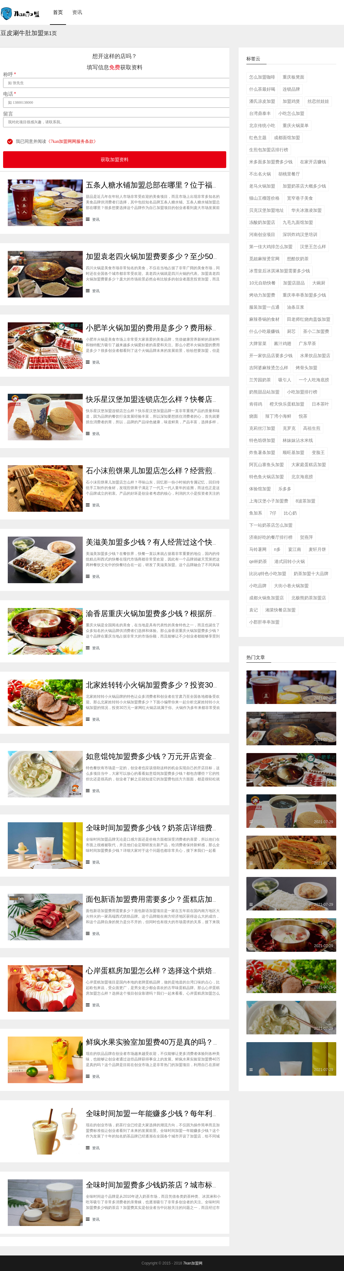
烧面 (253, 416)
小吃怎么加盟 (291, 113)
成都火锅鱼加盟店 (266, 597)
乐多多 (284, 488)
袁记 (253, 609)
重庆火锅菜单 (296, 125)
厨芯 (291, 331)
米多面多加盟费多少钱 (271, 161)
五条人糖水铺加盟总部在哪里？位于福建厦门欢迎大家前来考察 (190, 185)
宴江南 (294, 549)
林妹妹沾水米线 (298, 440)
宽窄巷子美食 (300, 198)
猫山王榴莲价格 (264, 198)
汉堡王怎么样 (313, 246)
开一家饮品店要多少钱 (271, 355)
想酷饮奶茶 (298, 258)
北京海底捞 (302, 476)
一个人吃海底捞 (314, 379)
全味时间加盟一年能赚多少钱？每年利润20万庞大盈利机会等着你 (194, 1113)
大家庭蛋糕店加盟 (308, 464)
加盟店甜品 (294, 282)
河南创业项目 (262, 234)
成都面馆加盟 (287, 137)
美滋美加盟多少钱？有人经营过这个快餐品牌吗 (164, 542)
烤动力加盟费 (262, 295)
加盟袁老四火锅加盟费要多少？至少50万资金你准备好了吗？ (187, 256)
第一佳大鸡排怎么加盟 (271, 246)
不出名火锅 (260, 173)
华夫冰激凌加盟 (306, 210)
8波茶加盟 (305, 500)
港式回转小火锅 (290, 561)
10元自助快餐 (262, 282)
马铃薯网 (258, 549)
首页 (58, 12)
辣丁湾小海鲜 (278, 416)
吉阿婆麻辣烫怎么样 (268, 367)
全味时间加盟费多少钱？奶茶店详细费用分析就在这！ (175, 828)
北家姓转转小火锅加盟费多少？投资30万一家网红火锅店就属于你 (194, 685)
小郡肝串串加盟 (264, 622)
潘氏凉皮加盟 (262, 101)
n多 (277, 549)
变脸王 (318, 452)
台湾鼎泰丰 (260, 113)
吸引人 (284, 379)
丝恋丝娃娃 (318, 101)
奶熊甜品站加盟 (264, 391)
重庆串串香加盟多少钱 (304, 295)
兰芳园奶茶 (260, 379)
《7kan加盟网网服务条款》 (72, 141)
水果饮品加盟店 (315, 355)
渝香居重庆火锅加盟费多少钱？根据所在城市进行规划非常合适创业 (197, 613)
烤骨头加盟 (306, 367)
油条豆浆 (295, 307)
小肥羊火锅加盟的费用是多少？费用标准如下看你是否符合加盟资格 (197, 328)
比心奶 (290, 513)
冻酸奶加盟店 (262, 222)
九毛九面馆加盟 (298, 222)
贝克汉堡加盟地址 (266, 210)
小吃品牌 (258, 585)
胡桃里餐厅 (289, 173)
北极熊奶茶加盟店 (308, 597)
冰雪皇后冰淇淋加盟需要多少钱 (279, 270)
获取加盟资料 (115, 159)
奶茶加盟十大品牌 (311, 573)
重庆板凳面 (293, 77)
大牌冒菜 (258, 343)
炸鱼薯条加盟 (262, 452)
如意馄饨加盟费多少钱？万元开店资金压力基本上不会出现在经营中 (197, 756)
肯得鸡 (255, 404)
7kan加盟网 (192, 1263)
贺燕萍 (306, 537)
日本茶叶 (320, 404)
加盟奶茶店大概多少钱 (304, 186)
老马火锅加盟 (262, 186)
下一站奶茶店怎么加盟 (271, 525)
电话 (9, 94)
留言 (8, 114)
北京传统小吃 (262, 125)
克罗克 (289, 428)
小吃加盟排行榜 (302, 391)
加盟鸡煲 (291, 101)
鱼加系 (255, 513)
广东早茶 (307, 343)
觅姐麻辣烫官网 (264, 258)
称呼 (9, 74)
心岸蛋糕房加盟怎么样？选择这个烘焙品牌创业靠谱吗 (175, 970)
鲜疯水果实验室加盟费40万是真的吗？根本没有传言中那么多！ (190, 1042)
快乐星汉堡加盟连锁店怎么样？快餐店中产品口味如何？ (179, 399)
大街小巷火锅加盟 (291, 585)
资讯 (77, 12)
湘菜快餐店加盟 (280, 609)
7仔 (273, 513)
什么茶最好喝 (262, 89)
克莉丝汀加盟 (262, 428)
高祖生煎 (311, 428)
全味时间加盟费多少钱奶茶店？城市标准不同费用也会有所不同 (190, 1185)
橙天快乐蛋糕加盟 (287, 404)
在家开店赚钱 (313, 161)
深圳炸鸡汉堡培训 (300, 234)
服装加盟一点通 (264, 307)
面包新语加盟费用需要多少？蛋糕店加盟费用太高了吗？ (179, 899)
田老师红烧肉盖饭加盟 (308, 319)
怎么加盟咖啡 (262, 77)
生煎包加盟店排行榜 (268, 149)
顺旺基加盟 (293, 452)
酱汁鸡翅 (282, 343)
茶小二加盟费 (316, 331)
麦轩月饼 (317, 549)
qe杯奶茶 (258, 561)
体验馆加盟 (260, 488)
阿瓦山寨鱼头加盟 (266, 464)
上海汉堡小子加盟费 (268, 500)
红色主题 (258, 137)
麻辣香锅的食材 (264, 319)
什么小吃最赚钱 (264, 331)
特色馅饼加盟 (262, 440)
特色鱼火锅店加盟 (266, 476)
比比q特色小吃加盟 (267, 573)
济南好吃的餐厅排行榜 (271, 537)
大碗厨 (318, 282)
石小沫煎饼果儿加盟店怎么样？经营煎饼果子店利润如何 (179, 470)
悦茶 (303, 416)
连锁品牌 (291, 89)
